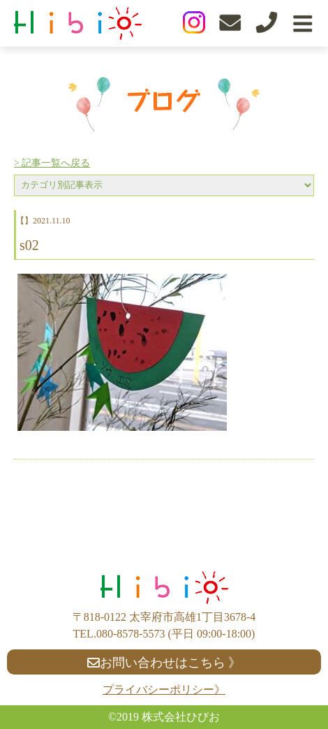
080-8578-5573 (130, 634)
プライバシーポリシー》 (164, 689)
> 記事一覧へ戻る (52, 163)
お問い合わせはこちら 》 (164, 663)
